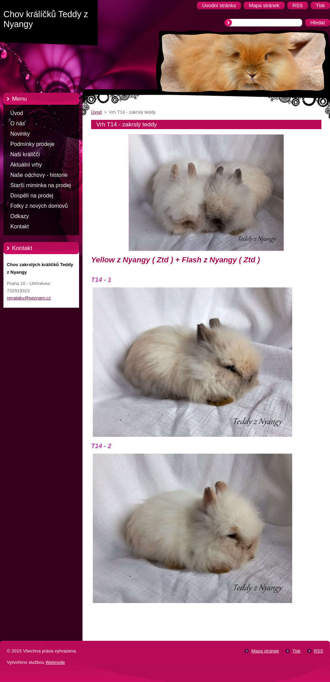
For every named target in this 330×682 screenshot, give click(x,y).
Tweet (315, 614)
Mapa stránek (265, 650)
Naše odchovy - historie (38, 175)
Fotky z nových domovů (39, 206)
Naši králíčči (25, 154)
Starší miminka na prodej (40, 185)
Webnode (55, 662)
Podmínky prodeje (32, 144)
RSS (318, 650)
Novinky (20, 134)
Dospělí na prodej (31, 195)
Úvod (16, 113)
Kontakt (19, 226)
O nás (17, 123)
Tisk (296, 650)
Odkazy (19, 216)
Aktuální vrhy (26, 165)
